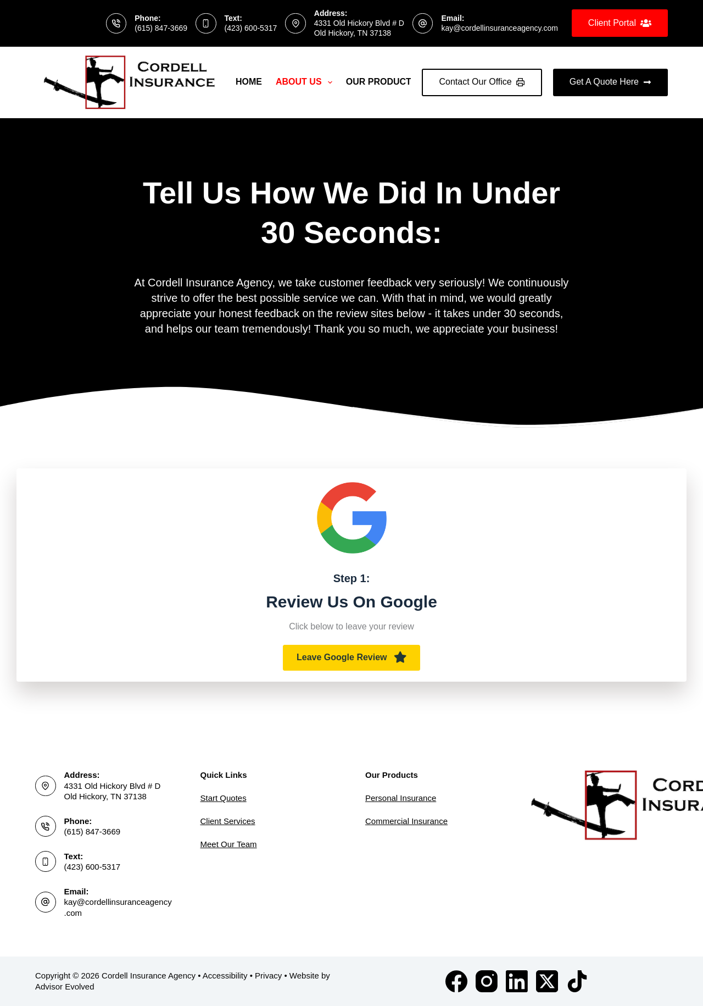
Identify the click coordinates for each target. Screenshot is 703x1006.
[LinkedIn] (517, 981)
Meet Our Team (228, 844)
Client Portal (619, 23)
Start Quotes (223, 798)
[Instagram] (487, 981)
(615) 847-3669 (161, 28)
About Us (306, 82)
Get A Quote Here (610, 81)
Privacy (268, 975)
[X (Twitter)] (547, 981)
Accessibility (225, 975)
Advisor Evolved (64, 986)
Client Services (227, 821)
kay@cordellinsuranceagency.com (499, 28)
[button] (351, 658)
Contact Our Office (482, 81)
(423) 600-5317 (251, 28)
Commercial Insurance (406, 821)
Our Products (389, 82)
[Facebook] (456, 981)
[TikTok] (577, 981)
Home (249, 81)
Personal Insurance (400, 798)
